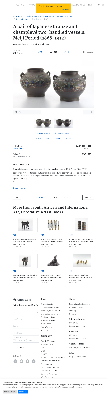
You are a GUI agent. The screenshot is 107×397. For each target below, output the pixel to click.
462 (14, 271)
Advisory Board (47, 344)
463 (42, 271)
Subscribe (20, 347)
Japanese (23, 188)
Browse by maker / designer (51, 314)
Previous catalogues (48, 320)
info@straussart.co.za (77, 326)
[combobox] (26, 311)
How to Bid (73, 314)
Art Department (46, 364)
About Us (44, 330)
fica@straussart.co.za (77, 357)
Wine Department (47, 377)
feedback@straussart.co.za (79, 347)
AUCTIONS (20, 5)
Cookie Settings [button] (9, 392)
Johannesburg (75, 319)
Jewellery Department (49, 371)
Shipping (72, 311)
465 (70, 271)
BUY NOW (31, 5)
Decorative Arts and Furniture (27, 19)
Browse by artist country (50, 307)
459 (42, 235)
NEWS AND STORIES (77, 5)
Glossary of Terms (76, 307)
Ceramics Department (49, 374)
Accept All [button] (22, 392)
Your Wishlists (46, 327)
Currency (63, 133)
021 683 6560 (74, 335)
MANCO (44, 354)
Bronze (15, 188)
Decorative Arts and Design (51, 367)
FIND (90, 5)
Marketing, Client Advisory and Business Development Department (65, 357)
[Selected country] (15, 340)
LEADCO (44, 348)
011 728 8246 (74, 323)
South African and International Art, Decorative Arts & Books (47, 16)
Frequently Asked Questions (79, 304)
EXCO (43, 351)
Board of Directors (48, 341)
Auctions (16, 16)
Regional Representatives (50, 361)
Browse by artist (47, 304)
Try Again (65, 10)
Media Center (46, 324)
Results (90, 52)
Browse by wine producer (50, 311)
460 (70, 235)
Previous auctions (48, 317)
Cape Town (74, 331)
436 (14, 235)
